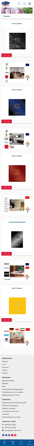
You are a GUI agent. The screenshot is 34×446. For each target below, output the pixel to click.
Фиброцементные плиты (10, 395)
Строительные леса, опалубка (12, 392)
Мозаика (5, 383)
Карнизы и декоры (8, 408)
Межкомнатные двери (10, 405)
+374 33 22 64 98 (9, 427)
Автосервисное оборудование (12, 389)
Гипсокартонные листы (10, 411)
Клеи (4, 386)
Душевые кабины (8, 381)
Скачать (6, 55)
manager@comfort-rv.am (11, 430)
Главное (5, 361)
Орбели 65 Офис (9, 425)
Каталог (5, 370)
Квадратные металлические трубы (14, 403)
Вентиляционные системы (11, 417)
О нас (4, 364)
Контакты (5, 367)
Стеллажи (5, 414)
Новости (5, 373)
